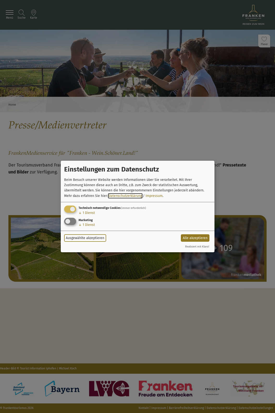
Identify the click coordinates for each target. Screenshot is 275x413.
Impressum (154, 196)
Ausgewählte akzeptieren (85, 238)
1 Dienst (87, 213)
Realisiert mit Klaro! (197, 246)
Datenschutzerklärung (125, 196)
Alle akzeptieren (195, 238)
